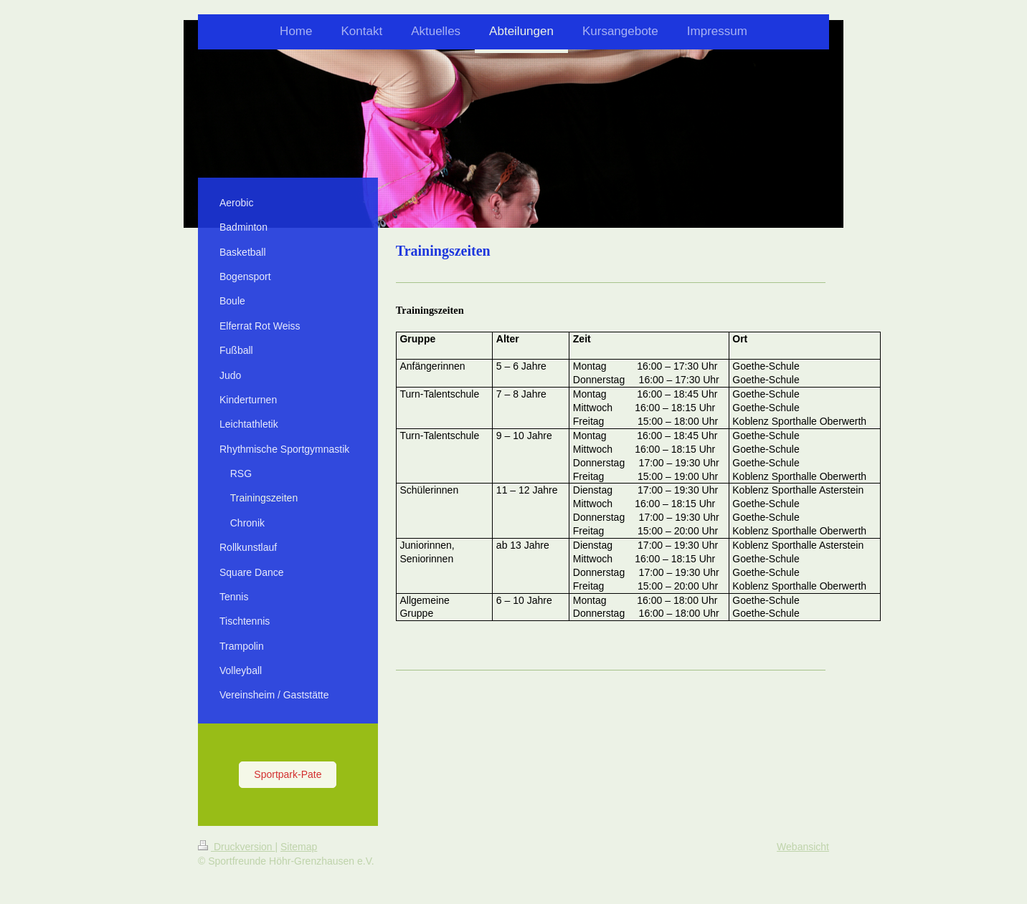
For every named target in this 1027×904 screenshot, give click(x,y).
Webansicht (803, 846)
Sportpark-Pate (287, 774)
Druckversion (236, 846)
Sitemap (298, 846)
